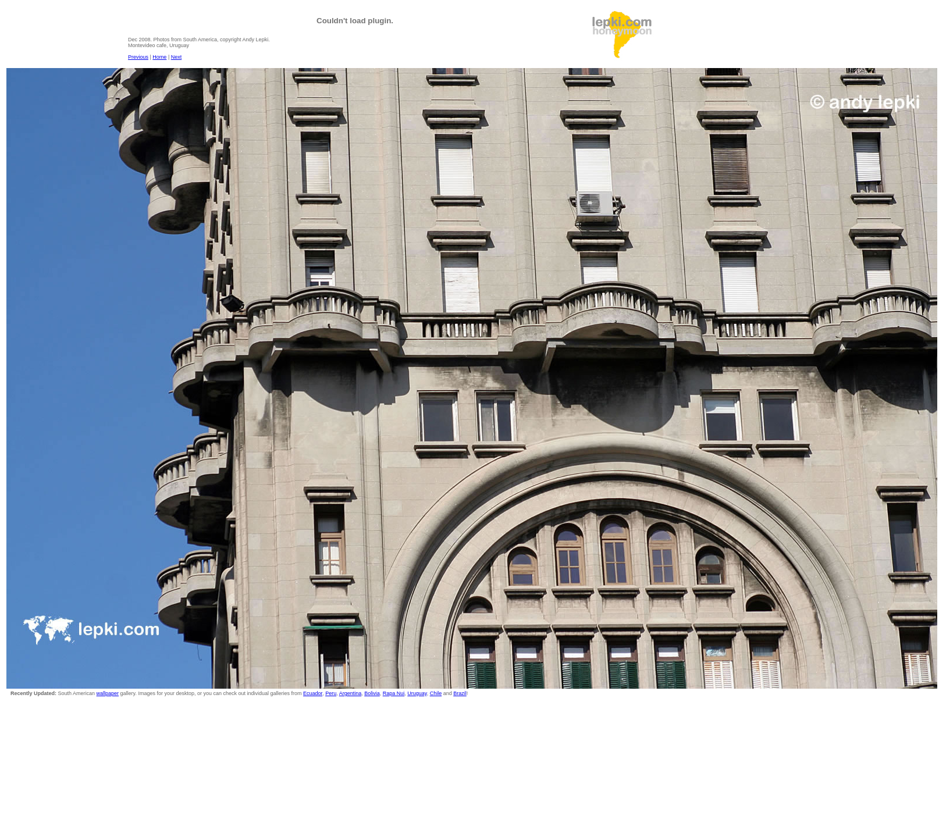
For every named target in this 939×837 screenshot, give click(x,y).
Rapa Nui (394, 693)
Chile (436, 693)
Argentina (350, 693)
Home (159, 57)
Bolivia (372, 693)
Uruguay (416, 693)
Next (176, 57)
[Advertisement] (746, 35)
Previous (138, 57)
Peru (330, 693)
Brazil (460, 693)
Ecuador (312, 693)
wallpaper (108, 693)
